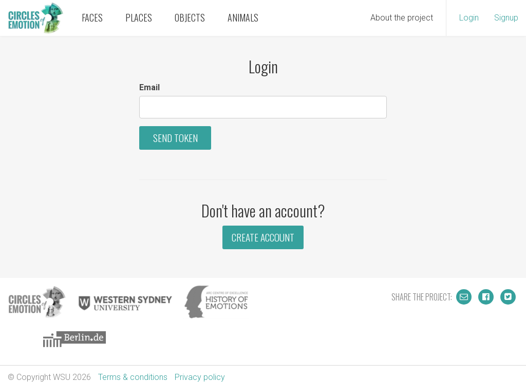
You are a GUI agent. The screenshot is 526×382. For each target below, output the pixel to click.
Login (469, 18)
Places (138, 17)
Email (149, 87)
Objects (190, 17)
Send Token (175, 137)
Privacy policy (200, 377)
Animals (243, 17)
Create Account (263, 237)
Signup (506, 18)
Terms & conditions (132, 377)
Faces (92, 17)
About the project (401, 18)
